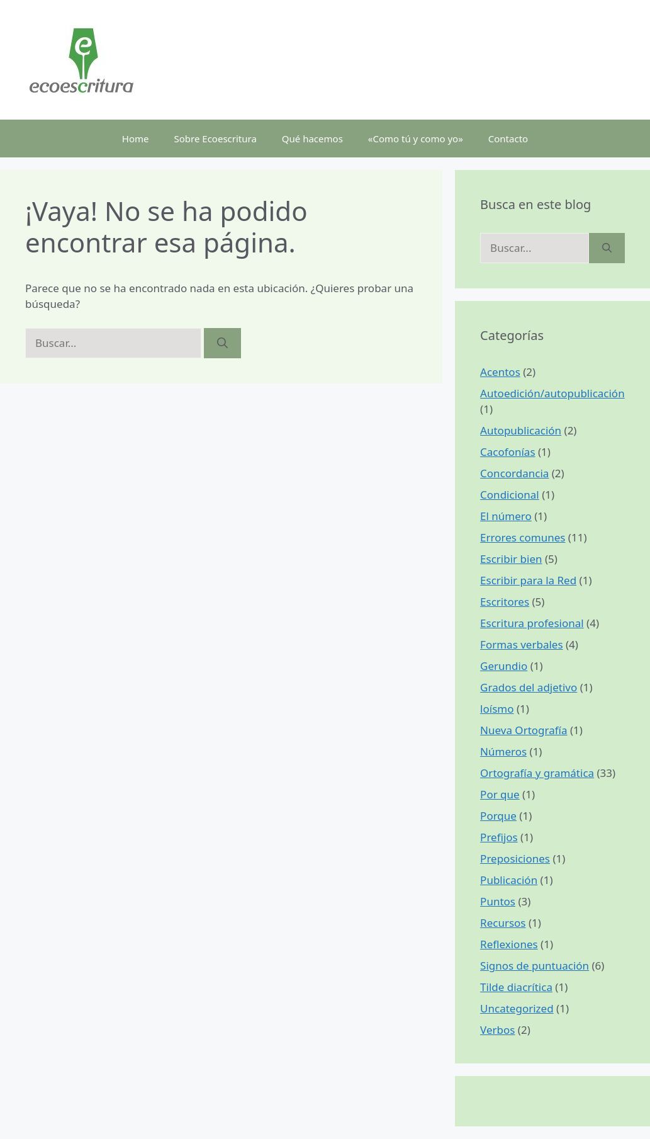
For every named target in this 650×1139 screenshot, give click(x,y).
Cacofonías (507, 452)
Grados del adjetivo (528, 687)
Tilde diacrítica (516, 987)
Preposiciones (515, 858)
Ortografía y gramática (537, 773)
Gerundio (503, 666)
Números (503, 751)
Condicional (509, 494)
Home (135, 138)
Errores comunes (522, 537)
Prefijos (499, 837)
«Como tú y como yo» (415, 138)
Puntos (497, 901)
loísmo (496, 708)
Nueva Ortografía (523, 730)
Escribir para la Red (528, 580)
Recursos (502, 922)
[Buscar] (222, 343)
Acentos (500, 372)
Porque (498, 815)
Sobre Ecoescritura (215, 138)
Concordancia (514, 473)
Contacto (508, 138)
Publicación (508, 880)
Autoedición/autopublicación (552, 393)
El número (506, 516)
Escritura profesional (532, 623)
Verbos (497, 1030)
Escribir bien (511, 559)
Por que (500, 794)
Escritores (504, 601)
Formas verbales (521, 644)
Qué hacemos (312, 138)
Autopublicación (520, 430)
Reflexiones (509, 944)
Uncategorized (517, 1008)
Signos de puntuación (534, 965)
